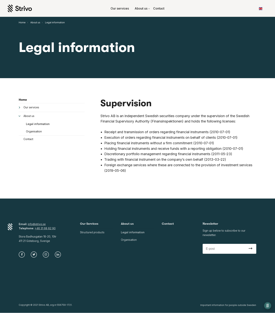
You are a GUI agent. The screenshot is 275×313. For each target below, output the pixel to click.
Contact (158, 8)
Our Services (89, 223)
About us (142, 8)
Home (23, 99)
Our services (120, 8)
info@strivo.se (37, 224)
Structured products (92, 232)
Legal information (38, 124)
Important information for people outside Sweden (228, 305)
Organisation (34, 131)
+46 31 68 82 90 (45, 228)
